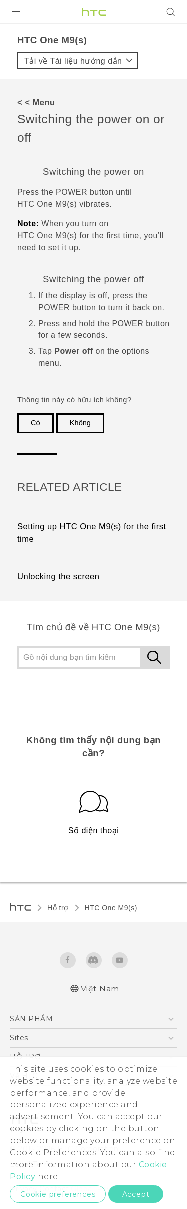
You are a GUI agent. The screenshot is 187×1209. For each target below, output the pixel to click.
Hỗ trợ (58, 908)
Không (80, 423)
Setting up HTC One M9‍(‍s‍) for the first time (91, 533)
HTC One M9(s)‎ (111, 908)
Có (35, 423)
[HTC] (94, 12)
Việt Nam (100, 988)
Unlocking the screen (58, 576)
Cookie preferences (57, 1194)
